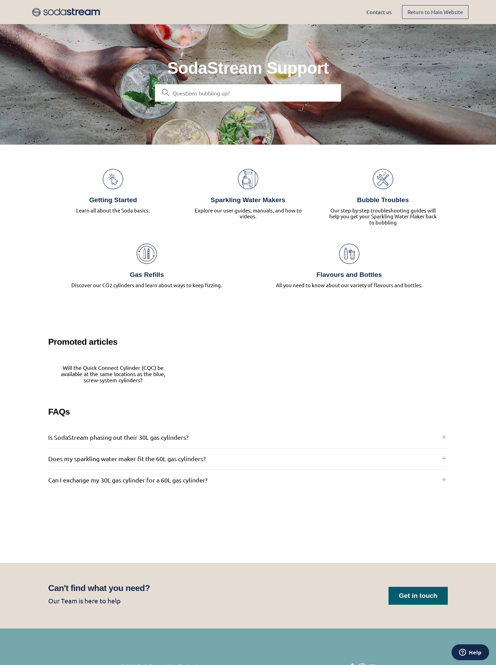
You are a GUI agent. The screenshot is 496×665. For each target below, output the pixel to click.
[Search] (248, 93)
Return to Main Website (435, 12)
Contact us (379, 12)
